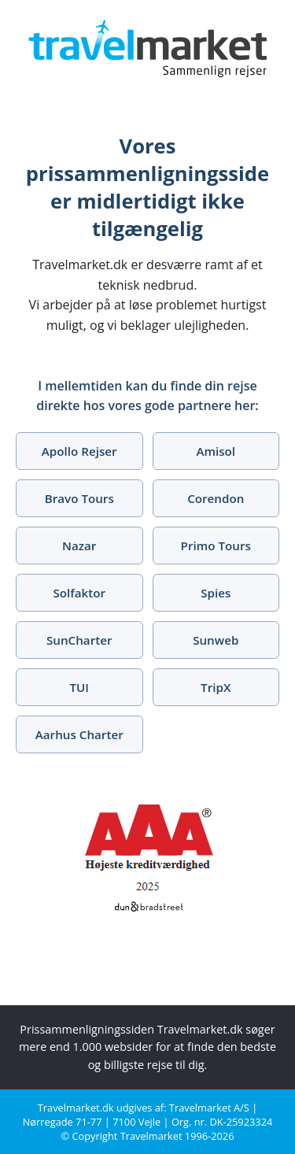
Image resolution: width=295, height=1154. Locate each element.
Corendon (215, 498)
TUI (80, 687)
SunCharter (79, 640)
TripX (215, 687)
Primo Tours (216, 545)
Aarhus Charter (79, 734)
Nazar (79, 545)
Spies (215, 593)
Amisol (215, 451)
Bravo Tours (79, 498)
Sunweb (215, 640)
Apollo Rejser (79, 451)
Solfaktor (79, 593)
